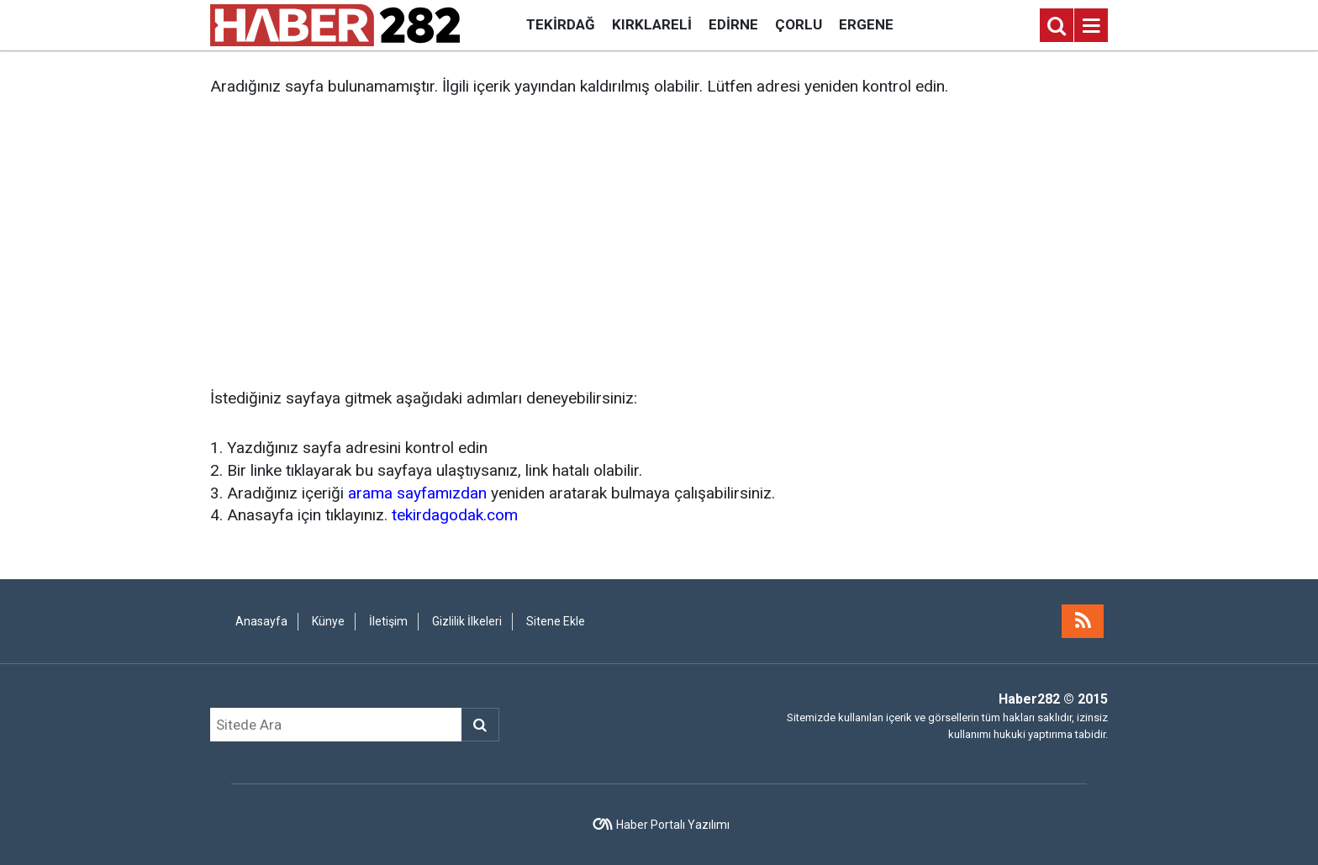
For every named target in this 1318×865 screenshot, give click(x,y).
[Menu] (1091, 26)
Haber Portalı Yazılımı (673, 824)
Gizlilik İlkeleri (467, 621)
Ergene (866, 24)
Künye (328, 621)
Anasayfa (261, 621)
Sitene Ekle (555, 621)
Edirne (733, 24)
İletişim (388, 621)
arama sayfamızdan (417, 493)
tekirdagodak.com (455, 515)
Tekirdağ (560, 24)
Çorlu (798, 24)
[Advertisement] (659, 243)
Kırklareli (652, 24)
